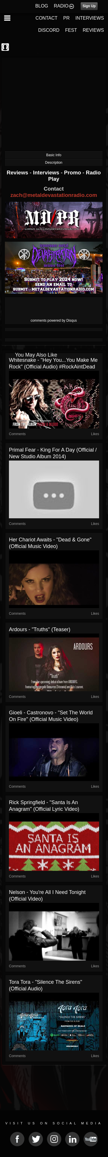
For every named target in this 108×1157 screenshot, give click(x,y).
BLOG (41, 5)
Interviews (46, 172)
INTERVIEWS (89, 18)
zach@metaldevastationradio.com (53, 195)
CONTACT (46, 18)
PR (66, 18)
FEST (71, 30)
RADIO (61, 5)
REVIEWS (93, 30)
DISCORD (49, 30)
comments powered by (54, 320)
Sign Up (89, 6)
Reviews (18, 172)
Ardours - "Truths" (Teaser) (39, 629)
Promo (73, 172)
